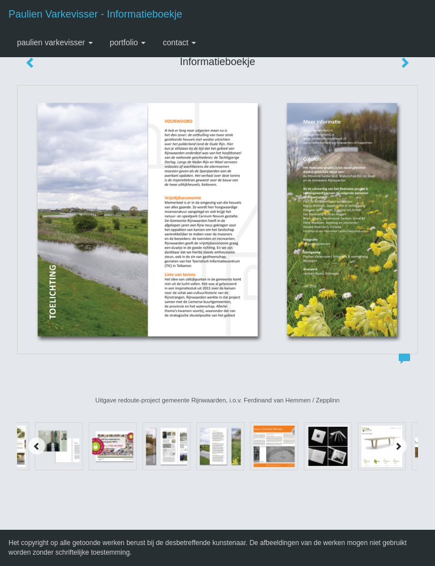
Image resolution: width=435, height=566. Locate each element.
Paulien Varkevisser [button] (55, 42)
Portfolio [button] (128, 42)
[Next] (398, 446)
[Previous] (36, 446)
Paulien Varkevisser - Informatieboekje (95, 14)
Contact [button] (179, 42)
